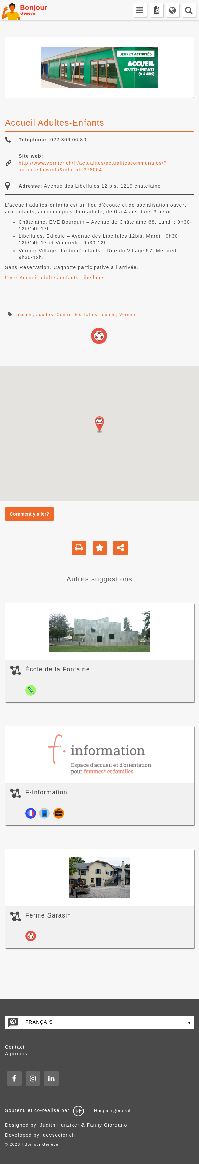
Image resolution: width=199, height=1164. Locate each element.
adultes (44, 314)
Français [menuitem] (39, 1022)
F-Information (46, 792)
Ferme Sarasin (48, 915)
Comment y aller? (29, 514)
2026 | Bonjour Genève (34, 1144)
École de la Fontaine (57, 669)
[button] (99, 424)
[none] (99, 1022)
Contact (15, 1047)
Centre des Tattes (77, 314)
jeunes (108, 314)
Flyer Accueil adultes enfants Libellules (55, 277)
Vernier (127, 314)
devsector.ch (59, 1135)
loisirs (99, 336)
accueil (24, 314)
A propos (16, 1053)
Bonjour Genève (32, 10)
